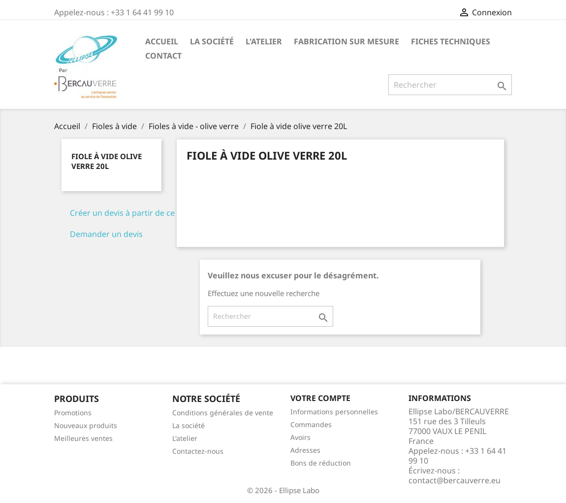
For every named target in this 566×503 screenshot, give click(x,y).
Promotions (73, 412)
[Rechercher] (450, 84)
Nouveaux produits (85, 425)
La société (212, 41)
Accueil (161, 41)
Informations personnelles (334, 411)
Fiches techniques (450, 41)
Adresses (305, 450)
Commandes (311, 424)
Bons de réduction (320, 463)
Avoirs (300, 437)
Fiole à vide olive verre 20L (106, 161)
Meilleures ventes (83, 438)
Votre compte (320, 398)
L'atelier (264, 41)
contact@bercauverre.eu (455, 480)
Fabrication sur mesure (346, 41)
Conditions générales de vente (222, 412)
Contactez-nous (197, 451)
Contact (163, 55)
